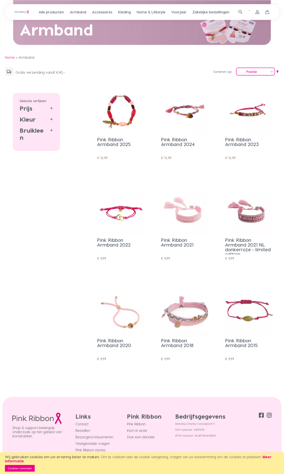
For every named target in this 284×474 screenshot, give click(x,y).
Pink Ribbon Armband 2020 (114, 343)
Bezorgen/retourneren (94, 437)
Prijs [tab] (26, 108)
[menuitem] (51, 12)
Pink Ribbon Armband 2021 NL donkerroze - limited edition (248, 247)
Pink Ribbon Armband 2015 (241, 343)
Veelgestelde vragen (93, 443)
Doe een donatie (141, 437)
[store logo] (22, 12)
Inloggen (257, 12)
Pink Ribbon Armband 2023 (242, 142)
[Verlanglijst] (248, 12)
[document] (142, 463)
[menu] (137, 12)
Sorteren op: (222, 72)
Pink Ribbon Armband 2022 (114, 242)
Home (10, 57)
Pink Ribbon (136, 424)
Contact (82, 424)
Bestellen (83, 430)
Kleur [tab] (28, 119)
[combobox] (238, 12)
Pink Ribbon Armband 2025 (114, 142)
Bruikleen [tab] (32, 134)
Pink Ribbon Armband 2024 (178, 142)
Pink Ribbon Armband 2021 (177, 242)
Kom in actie (137, 430)
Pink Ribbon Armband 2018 (177, 343)
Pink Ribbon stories (91, 450)
